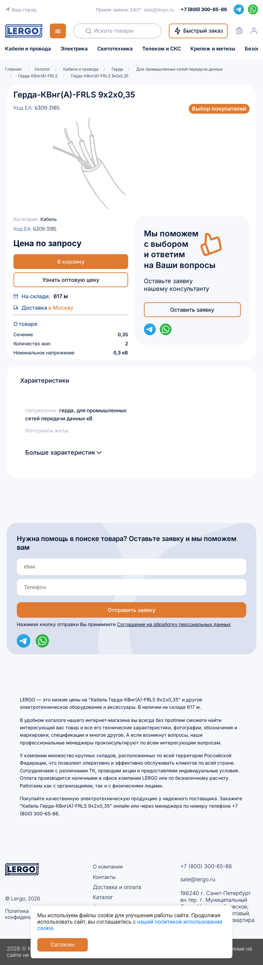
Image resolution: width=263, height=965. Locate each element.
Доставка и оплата (117, 887)
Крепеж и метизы (212, 49)
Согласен (62, 944)
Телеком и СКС (161, 49)
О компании (108, 866)
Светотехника (115, 49)
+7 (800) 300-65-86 (206, 866)
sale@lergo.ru (159, 9)
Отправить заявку (131, 610)
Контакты (104, 876)
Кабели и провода (28, 49)
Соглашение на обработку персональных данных (174, 624)
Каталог (103, 897)
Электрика (74, 49)
